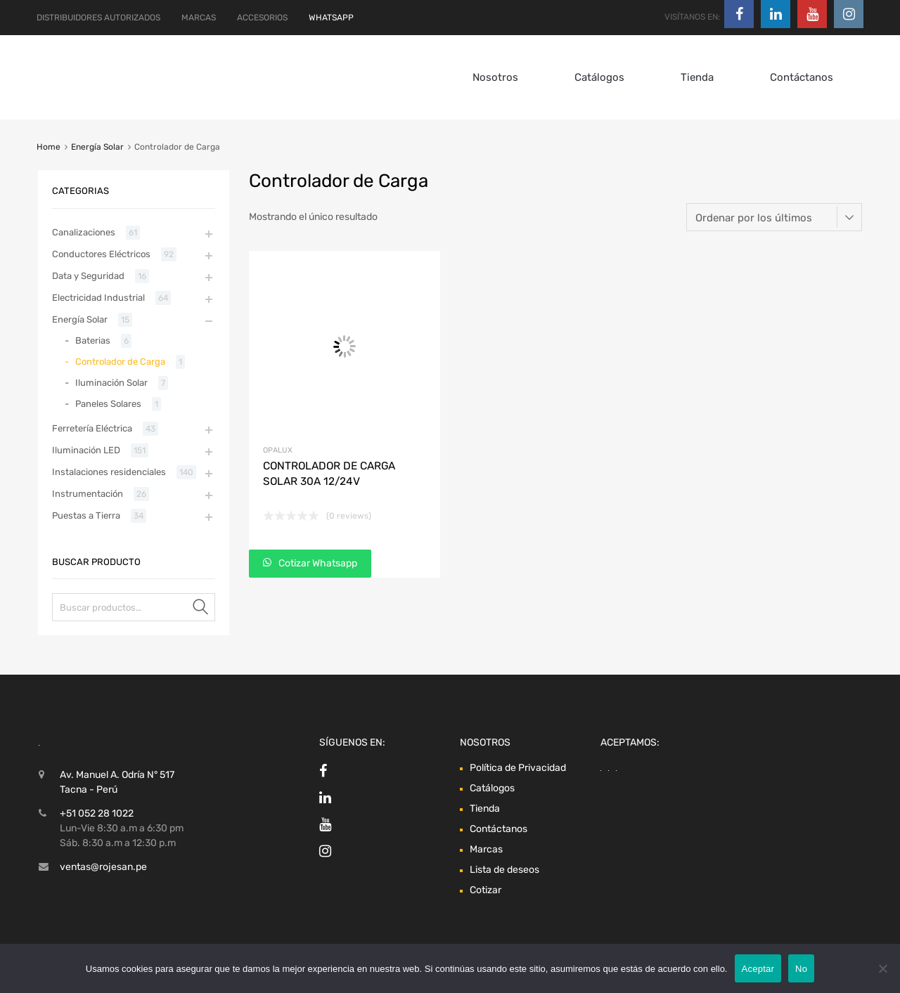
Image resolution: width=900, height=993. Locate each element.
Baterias (92, 340)
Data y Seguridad (88, 276)
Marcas (486, 849)
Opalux (277, 450)
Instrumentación (87, 493)
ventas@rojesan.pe (103, 867)
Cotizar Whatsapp (316, 563)
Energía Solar (97, 147)
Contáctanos (801, 77)
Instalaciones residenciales (109, 472)
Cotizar (485, 890)
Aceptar (758, 968)
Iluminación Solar (111, 382)
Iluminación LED (86, 450)
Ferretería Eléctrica (92, 428)
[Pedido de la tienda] (774, 217)
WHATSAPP (331, 17)
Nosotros (495, 77)
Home (48, 147)
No (801, 968)
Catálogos (599, 77)
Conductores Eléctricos (101, 254)
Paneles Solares (108, 403)
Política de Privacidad (518, 768)
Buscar (201, 609)
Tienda (697, 77)
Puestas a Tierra (86, 515)
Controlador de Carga (120, 361)
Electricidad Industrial (98, 297)
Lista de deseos (504, 870)
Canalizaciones (83, 232)
